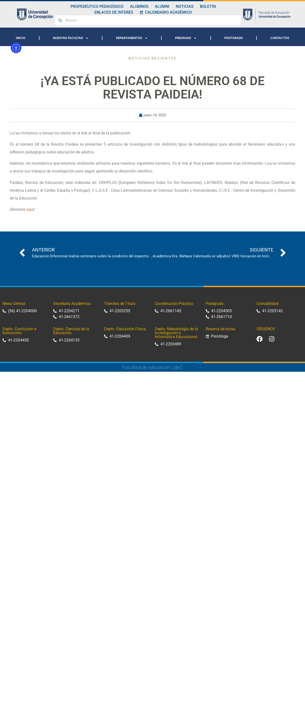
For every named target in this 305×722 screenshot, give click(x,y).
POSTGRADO (233, 38)
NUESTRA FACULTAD (71, 38)
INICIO (20, 38)
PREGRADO (186, 38)
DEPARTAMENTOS (132, 38)
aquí (30, 209)
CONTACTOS (279, 38)
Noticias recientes (152, 58)
